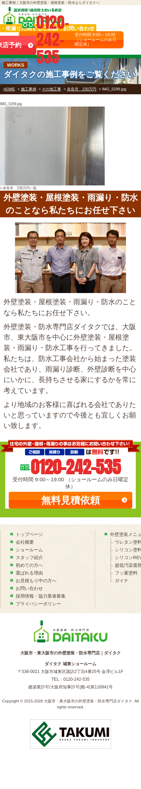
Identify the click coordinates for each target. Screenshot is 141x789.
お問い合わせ (29, 588)
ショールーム (29, 549)
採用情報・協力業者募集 (41, 596)
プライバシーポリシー (38, 603)
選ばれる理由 (29, 573)
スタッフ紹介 (29, 557)
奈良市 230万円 (16, 188)
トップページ (29, 534)
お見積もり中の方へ (36, 580)
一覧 (33, 188)
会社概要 (25, 542)
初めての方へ (29, 565)
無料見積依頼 (70, 500)
